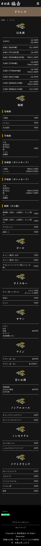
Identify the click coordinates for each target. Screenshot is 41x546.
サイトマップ (20, 527)
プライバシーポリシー (20, 522)
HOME (3, 20)
